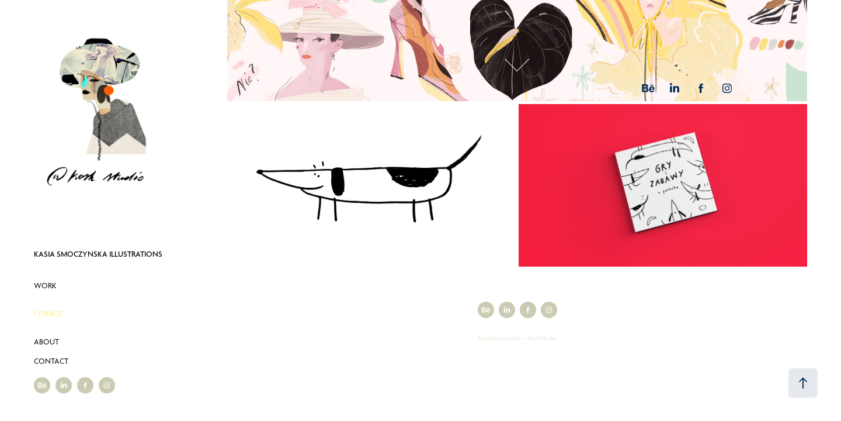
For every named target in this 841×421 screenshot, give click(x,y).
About (46, 341)
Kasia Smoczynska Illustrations (98, 253)
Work (45, 285)
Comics (48, 313)
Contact (51, 360)
